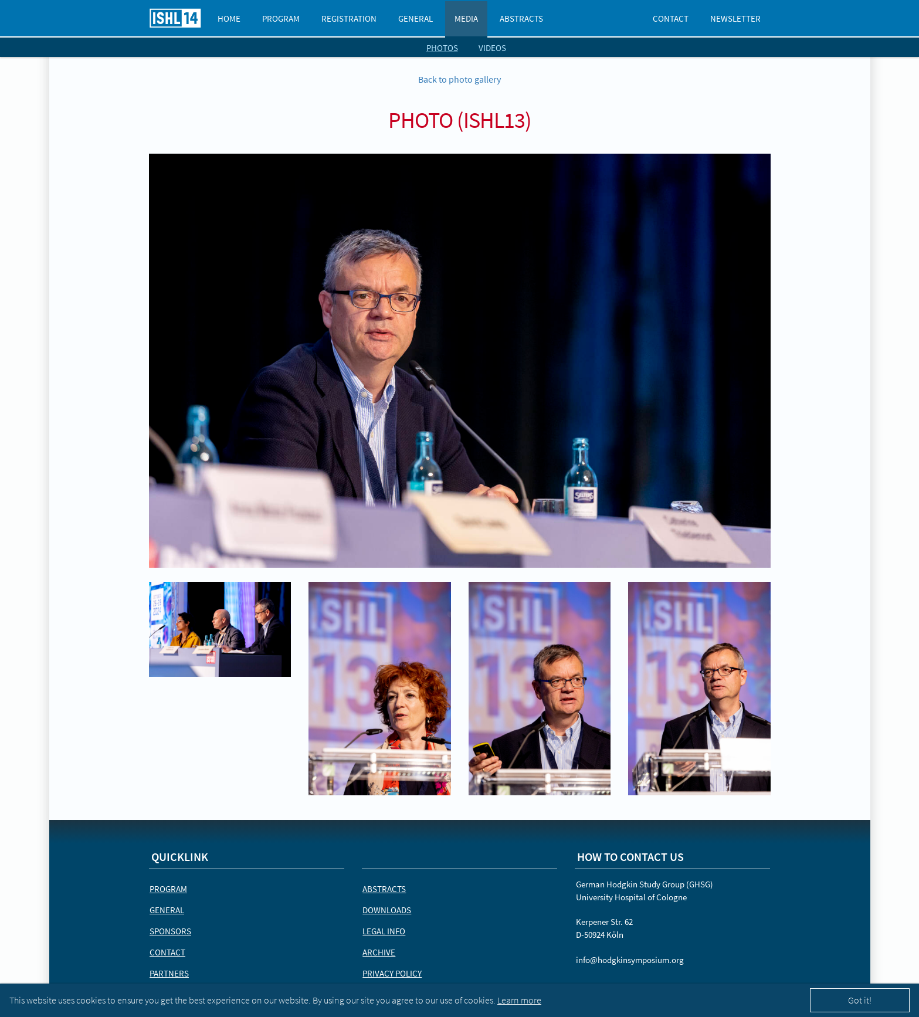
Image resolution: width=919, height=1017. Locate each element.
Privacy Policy (392, 973)
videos (492, 47)
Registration (349, 18)
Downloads (386, 910)
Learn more (519, 1000)
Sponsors (170, 931)
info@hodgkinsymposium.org (630, 959)
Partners (169, 973)
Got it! (859, 1000)
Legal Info (383, 931)
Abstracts (521, 18)
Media (466, 18)
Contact (671, 18)
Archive (378, 952)
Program (281, 18)
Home (229, 18)
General (415, 18)
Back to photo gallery (459, 79)
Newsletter (735, 18)
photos (442, 47)
